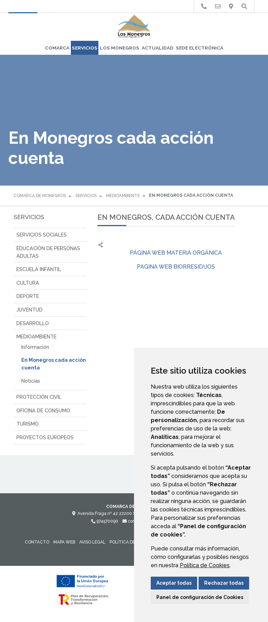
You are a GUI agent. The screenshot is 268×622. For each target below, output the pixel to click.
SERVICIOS (84, 48)
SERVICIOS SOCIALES (41, 235)
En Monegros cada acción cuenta (53, 363)
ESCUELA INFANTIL (38, 269)
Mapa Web (64, 542)
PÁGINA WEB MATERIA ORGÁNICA (176, 252)
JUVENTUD (29, 310)
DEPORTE (27, 296)
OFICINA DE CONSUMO (43, 410)
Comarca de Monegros (40, 195)
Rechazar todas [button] (224, 583)
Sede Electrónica (199, 48)
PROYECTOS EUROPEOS (45, 437)
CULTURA (27, 283)
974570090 (104, 521)
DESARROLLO (32, 323)
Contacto (37, 542)
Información (35, 347)
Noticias (30, 381)
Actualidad (157, 48)
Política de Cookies (205, 565)
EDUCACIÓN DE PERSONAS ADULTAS (48, 252)
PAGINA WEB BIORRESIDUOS (176, 266)
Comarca (57, 48)
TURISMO (27, 424)
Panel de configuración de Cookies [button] (199, 597)
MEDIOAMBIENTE (123, 195)
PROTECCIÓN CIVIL (38, 397)
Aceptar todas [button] (174, 583)
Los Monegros (119, 48)
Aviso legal (92, 542)
